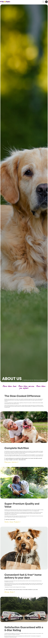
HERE (37, 458)
